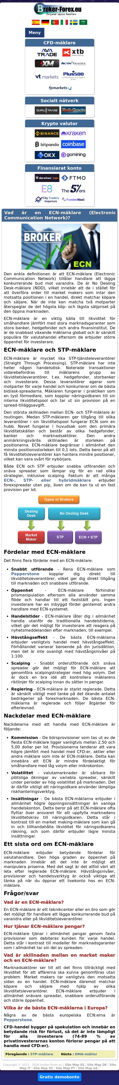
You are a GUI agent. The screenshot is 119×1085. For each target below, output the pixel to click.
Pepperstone (25, 574)
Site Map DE (97, 1065)
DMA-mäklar (86, 1054)
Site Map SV (43, 1068)
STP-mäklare (41, 1054)
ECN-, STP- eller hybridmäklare (47, 480)
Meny (35, 32)
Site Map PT (65, 1068)
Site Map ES (74, 1065)
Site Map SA (87, 1068)
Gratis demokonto (59, 1077)
